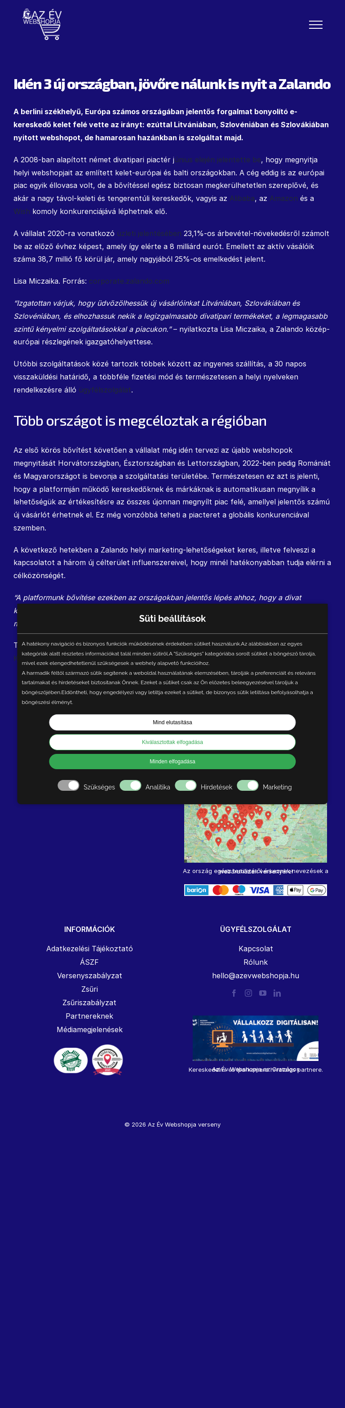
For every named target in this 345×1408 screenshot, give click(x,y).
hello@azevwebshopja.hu (255, 975)
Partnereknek (89, 1015)
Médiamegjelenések (90, 1029)
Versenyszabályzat (89, 975)
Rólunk (255, 962)
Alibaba (242, 198)
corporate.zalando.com (129, 280)
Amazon (284, 198)
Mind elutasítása (172, 722)
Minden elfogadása (172, 761)
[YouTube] (262, 993)
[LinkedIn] (277, 993)
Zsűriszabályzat (89, 1002)
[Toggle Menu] (316, 25)
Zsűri (89, 989)
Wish (21, 211)
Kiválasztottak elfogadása (172, 742)
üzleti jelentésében (149, 233)
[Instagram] (248, 993)
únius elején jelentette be (217, 159)
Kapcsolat (256, 948)
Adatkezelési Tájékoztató (89, 948)
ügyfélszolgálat (105, 389)
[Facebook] (234, 993)
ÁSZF (89, 962)
